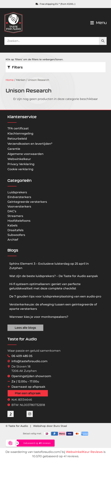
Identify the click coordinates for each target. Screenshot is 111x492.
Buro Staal (60, 426)
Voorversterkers (19, 206)
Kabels (12, 225)
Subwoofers (16, 235)
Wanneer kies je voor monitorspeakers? (38, 317)
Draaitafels (15, 230)
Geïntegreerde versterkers (27, 201)
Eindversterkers (19, 197)
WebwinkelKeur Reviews (84, 452)
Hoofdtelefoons (18, 220)
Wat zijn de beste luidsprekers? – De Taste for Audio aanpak (53, 276)
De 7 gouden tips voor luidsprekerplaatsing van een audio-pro (55, 296)
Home (10, 80)
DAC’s (11, 211)
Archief (12, 239)
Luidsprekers (17, 192)
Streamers (15, 216)
